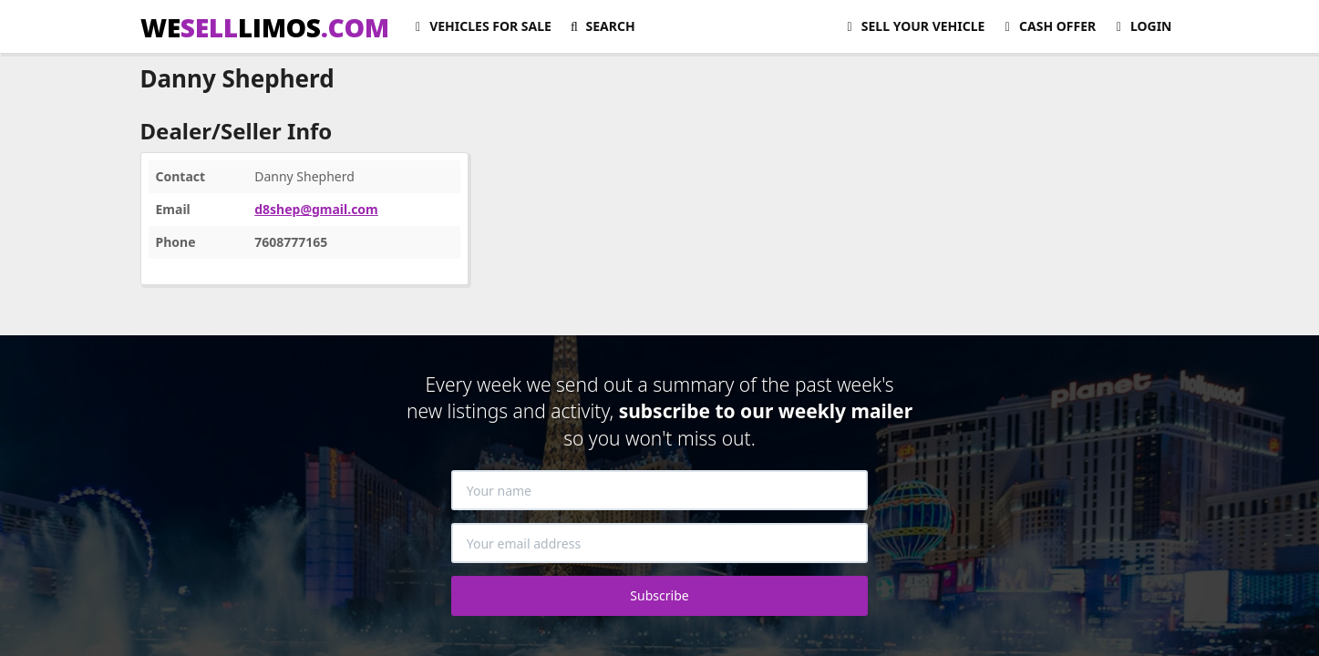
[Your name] (660, 490)
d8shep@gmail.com (316, 209)
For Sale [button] (480, 26)
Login (1140, 26)
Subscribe (659, 595)
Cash (1047, 26)
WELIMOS (264, 27)
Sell (912, 26)
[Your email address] (660, 543)
